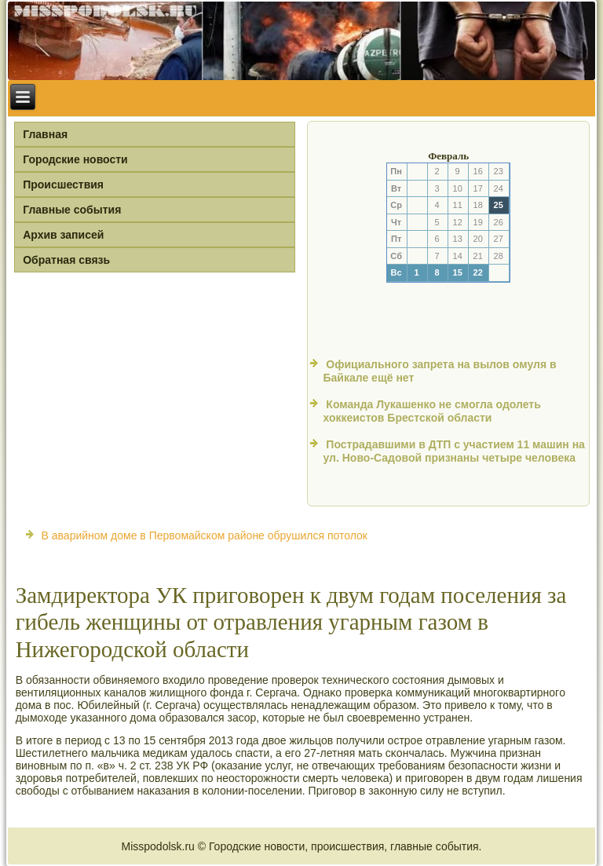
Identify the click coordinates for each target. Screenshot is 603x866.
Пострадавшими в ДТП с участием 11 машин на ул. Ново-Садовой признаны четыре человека (453, 451)
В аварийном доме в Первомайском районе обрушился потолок (204, 535)
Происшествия (63, 184)
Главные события (72, 209)
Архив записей (63, 234)
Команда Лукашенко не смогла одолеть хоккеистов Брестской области (431, 411)
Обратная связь (66, 260)
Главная (45, 134)
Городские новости (75, 159)
